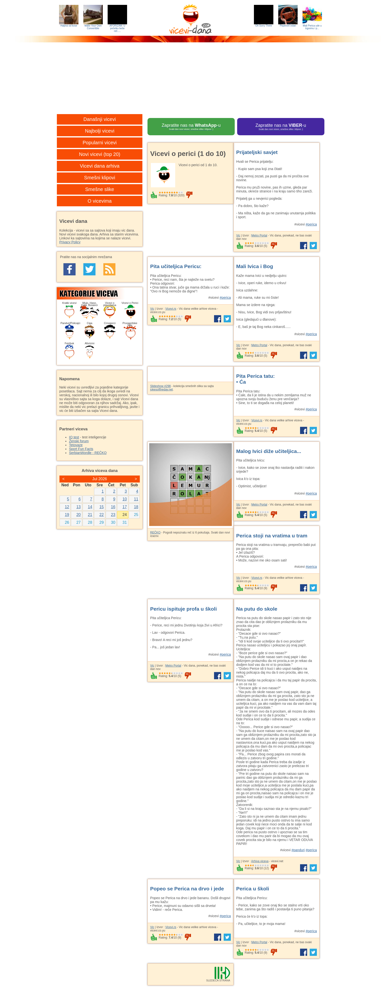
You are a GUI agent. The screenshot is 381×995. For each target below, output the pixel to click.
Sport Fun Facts (81, 449)
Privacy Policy (69, 242)
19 (67, 515)
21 (90, 515)
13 (78, 507)
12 (67, 507)
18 (136, 507)
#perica (311, 224)
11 (136, 499)
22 (101, 515)
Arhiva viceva (259, 861)
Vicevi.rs (170, 308)
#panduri (298, 850)
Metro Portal (259, 235)
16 (113, 507)
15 (101, 507)
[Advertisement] (190, 81)
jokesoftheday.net (161, 389)
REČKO (155, 532)
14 (90, 507)
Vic (238, 235)
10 (124, 499)
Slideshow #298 (160, 386)
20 (78, 515)
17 (124, 507)
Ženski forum (79, 441)
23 (113, 515)
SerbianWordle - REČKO (88, 453)
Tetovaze (76, 445)
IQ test (74, 437)
